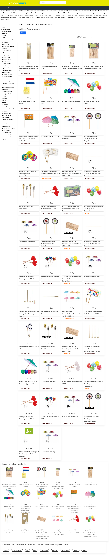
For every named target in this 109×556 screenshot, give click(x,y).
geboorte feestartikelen (32, 13)
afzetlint (3, 10)
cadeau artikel (41, 10)
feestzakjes (21, 13)
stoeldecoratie (103, 15)
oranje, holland (38, 15)
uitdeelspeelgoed (40, 17)
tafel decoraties (4, 17)
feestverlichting (13, 13)
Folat (34, 550)
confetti (60, 10)
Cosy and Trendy (17, 550)
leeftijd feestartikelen (11, 15)
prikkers (57, 15)
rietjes (63, 15)
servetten (75, 15)
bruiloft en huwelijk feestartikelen (26, 10)
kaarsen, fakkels (63, 13)
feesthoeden (4, 13)
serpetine (68, 15)
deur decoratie (77, 10)
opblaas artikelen (29, 15)
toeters (32, 17)
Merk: (22, 32)
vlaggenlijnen (72, 17)
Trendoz (75, 550)
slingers (95, 15)
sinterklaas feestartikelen (85, 15)
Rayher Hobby (65, 550)
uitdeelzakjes (50, 17)
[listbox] (84, 37)
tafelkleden (13, 17)
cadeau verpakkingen (51, 10)
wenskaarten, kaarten (91, 17)
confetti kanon (68, 10)
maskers (21, 15)
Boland (6, 550)
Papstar (54, 550)
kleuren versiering (73, 13)
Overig (7, 19)
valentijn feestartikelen (60, 17)
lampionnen (82, 13)
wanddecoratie (80, 17)
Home (9, 8)
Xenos (84, 550)
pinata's (46, 15)
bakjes (8, 10)
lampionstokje (90, 13)
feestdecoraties (102, 10)
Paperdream (44, 550)
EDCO (27, 550)
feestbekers (85, 10)
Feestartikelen (6, 29)
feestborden (93, 10)
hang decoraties (44, 13)
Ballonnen (14, 10)
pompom (52, 15)
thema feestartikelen (23, 17)
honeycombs (54, 13)
